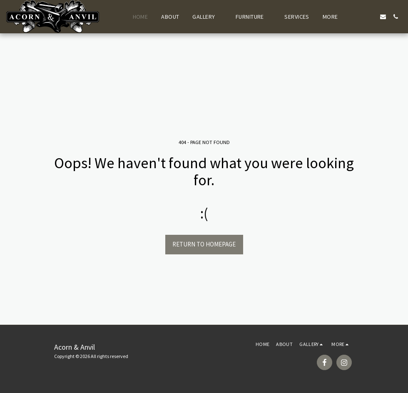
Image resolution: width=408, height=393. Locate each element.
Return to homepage (204, 244)
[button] (207, 16)
